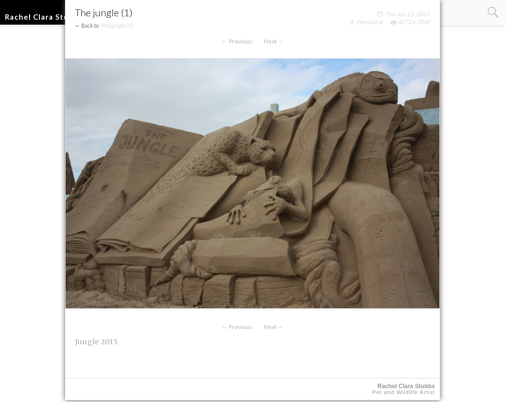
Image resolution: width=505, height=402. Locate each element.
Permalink (370, 22)
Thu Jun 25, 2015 (407, 14)
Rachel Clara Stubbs (43, 16)
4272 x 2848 (413, 22)
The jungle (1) (116, 25)
